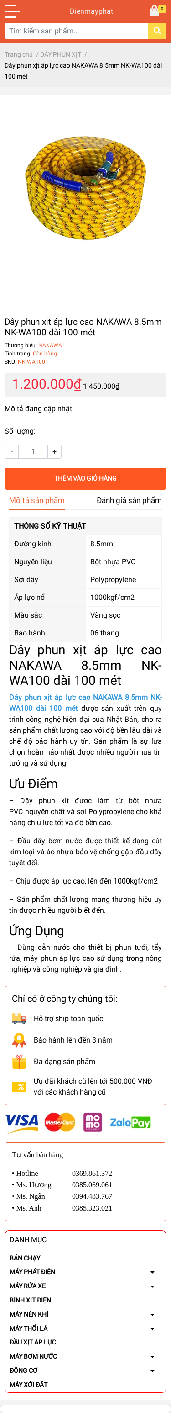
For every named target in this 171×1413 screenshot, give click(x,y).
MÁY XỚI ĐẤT (28, 1384)
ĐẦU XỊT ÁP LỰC (33, 1342)
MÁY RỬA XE (28, 1286)
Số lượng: (20, 431)
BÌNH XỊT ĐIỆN (30, 1300)
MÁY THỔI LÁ (28, 1328)
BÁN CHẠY (25, 1258)
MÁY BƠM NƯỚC (33, 1356)
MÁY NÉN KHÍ (29, 1314)
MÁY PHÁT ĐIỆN (32, 1271)
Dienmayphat (86, 11)
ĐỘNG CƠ (23, 1370)
